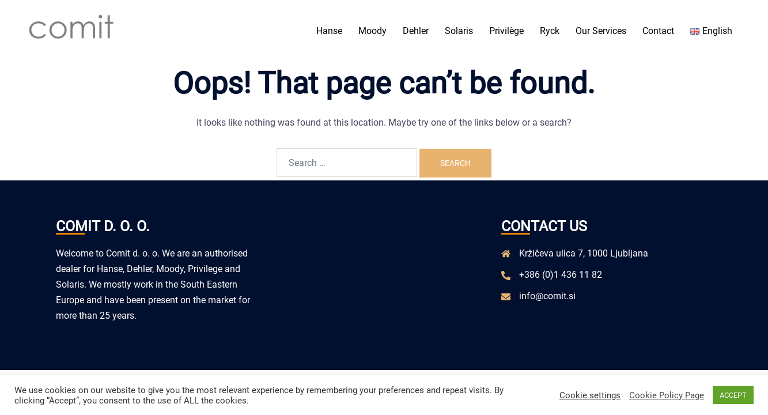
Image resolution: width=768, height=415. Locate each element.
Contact (658, 30)
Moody (372, 30)
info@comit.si (547, 295)
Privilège (506, 30)
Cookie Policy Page (666, 395)
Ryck (549, 30)
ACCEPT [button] (733, 395)
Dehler (416, 30)
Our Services (601, 30)
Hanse (329, 30)
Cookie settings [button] (590, 395)
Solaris (459, 30)
